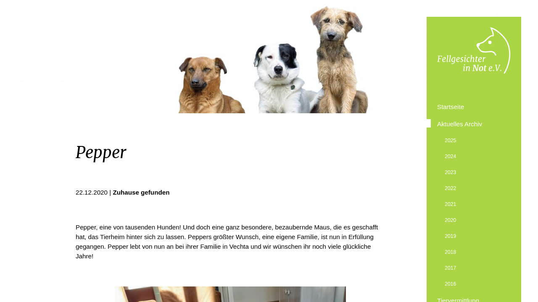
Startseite (450, 106)
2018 (450, 252)
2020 (450, 220)
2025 (450, 140)
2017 (450, 268)
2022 (450, 188)
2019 (450, 236)
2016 (450, 284)
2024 (450, 156)
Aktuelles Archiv (459, 124)
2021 (450, 204)
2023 (450, 172)
